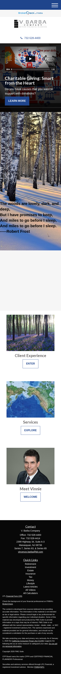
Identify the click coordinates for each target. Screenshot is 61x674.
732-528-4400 (30, 38)
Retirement (30, 564)
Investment (30, 567)
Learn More (17, 100)
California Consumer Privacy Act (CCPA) (28, 641)
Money (30, 580)
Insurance (30, 573)
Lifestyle (30, 583)
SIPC (42, 667)
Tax (30, 577)
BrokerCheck (7, 604)
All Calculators (30, 593)
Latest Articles (30, 586)
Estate (30, 570)
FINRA (37, 667)
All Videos (30, 590)
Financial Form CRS (14, 596)
